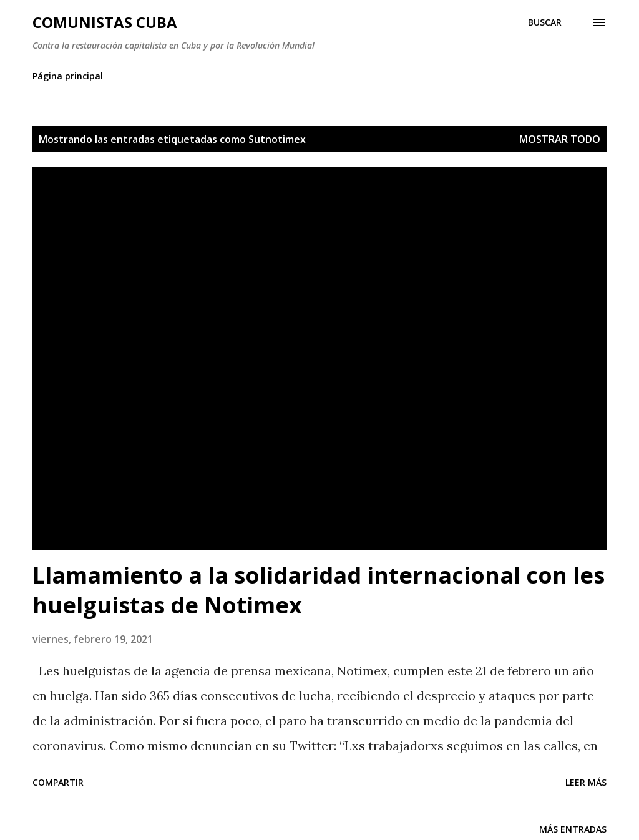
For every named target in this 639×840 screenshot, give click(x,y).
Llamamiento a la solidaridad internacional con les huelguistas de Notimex (318, 590)
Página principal (67, 76)
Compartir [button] (58, 782)
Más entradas (573, 829)
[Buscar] (545, 22)
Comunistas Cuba (104, 22)
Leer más (586, 782)
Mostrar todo (559, 139)
